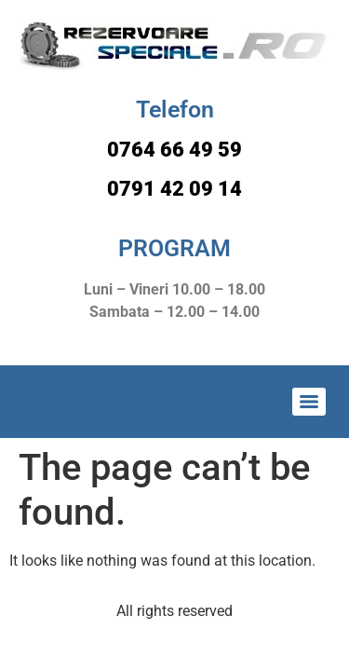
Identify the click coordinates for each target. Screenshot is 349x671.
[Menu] (309, 402)
